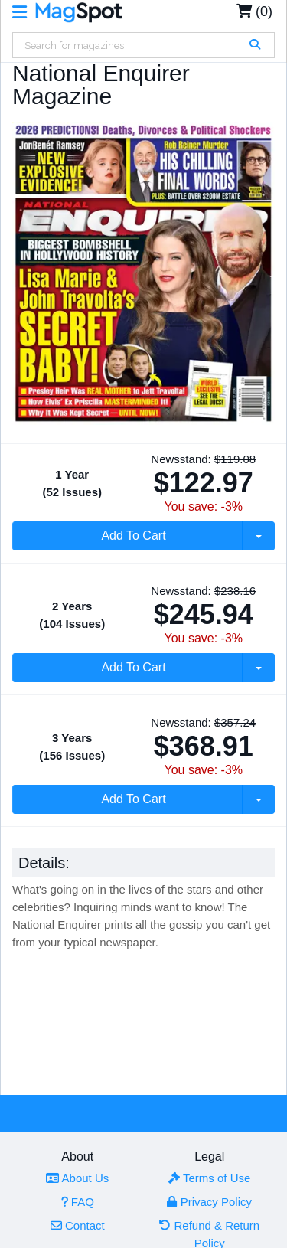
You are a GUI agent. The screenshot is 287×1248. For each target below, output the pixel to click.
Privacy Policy (209, 1201)
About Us (77, 1177)
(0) (254, 11)
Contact (78, 1225)
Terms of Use (209, 1177)
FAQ (77, 1201)
